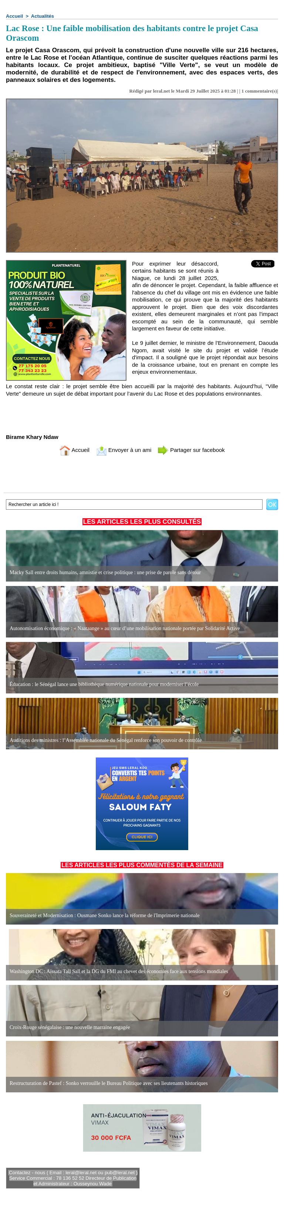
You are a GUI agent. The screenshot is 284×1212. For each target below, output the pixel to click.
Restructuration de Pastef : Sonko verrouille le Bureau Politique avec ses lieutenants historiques (109, 1083)
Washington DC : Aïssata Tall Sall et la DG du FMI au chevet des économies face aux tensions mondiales (119, 971)
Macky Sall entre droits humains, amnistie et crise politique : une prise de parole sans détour (105, 572)
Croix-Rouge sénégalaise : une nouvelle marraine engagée (70, 1027)
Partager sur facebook (191, 450)
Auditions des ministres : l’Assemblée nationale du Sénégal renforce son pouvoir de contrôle (106, 740)
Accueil (14, 16)
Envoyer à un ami (124, 450)
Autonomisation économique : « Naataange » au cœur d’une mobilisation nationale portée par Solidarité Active (125, 628)
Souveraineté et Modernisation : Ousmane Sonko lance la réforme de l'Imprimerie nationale (105, 915)
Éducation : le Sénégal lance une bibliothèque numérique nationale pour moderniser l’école (104, 684)
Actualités (42, 16)
